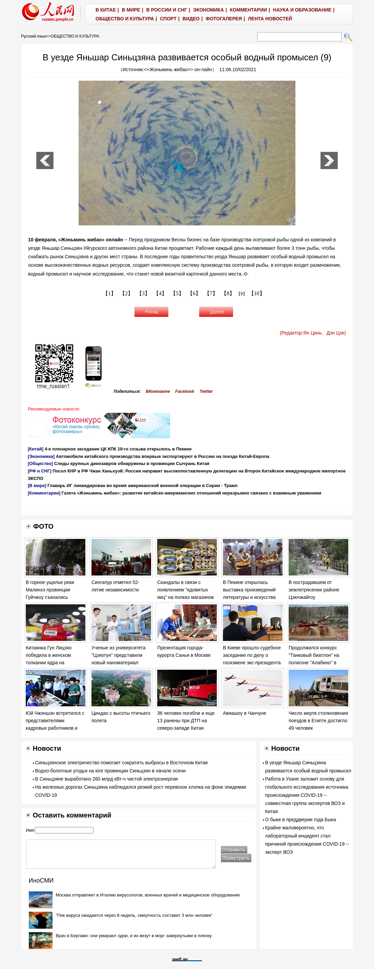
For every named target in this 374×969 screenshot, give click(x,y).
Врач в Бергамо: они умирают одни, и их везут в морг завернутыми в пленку (134, 935)
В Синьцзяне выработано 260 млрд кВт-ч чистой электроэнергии (106, 779)
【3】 (143, 293)
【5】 (177, 293)
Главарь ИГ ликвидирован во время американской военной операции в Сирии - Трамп (142, 485)
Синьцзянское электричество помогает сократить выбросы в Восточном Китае (121, 762)
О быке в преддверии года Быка (300, 819)
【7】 (211, 293)
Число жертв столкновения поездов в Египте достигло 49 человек (318, 720)
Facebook (184, 391)
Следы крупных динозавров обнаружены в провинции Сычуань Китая (131, 463)
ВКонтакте (158, 391)
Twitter (206, 391)
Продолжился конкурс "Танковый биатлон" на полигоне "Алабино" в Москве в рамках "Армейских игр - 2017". (314, 662)
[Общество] (40, 463)
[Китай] (35, 448)
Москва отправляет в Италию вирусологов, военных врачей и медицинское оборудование (148, 894)
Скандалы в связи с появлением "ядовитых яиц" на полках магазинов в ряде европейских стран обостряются (185, 597)
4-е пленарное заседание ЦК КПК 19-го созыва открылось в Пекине (118, 448)
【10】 (257, 293)
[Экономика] (41, 456)
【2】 (126, 293)
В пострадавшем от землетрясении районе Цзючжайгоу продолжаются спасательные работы (314, 597)
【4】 (160, 293)
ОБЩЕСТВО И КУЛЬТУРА (75, 36)
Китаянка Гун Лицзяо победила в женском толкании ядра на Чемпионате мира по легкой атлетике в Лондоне (55, 662)
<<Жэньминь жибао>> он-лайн (178, 69)
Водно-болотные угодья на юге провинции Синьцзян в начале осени (110, 770)
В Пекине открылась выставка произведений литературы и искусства (249, 590)
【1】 (109, 293)
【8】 (228, 293)
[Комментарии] (44, 493)
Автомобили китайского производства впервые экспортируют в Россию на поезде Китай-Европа (162, 456)
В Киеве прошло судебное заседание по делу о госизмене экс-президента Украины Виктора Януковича (252, 662)
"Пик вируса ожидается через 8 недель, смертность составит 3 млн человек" (134, 915)
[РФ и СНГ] (39, 470)
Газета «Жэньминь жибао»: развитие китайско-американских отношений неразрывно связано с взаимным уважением (191, 493)
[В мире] (37, 485)
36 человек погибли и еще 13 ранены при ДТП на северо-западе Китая (185, 720)
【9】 (241, 293)
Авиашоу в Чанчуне (244, 713)
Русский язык (33, 36)
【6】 (194, 293)
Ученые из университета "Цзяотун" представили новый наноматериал (118, 655)
